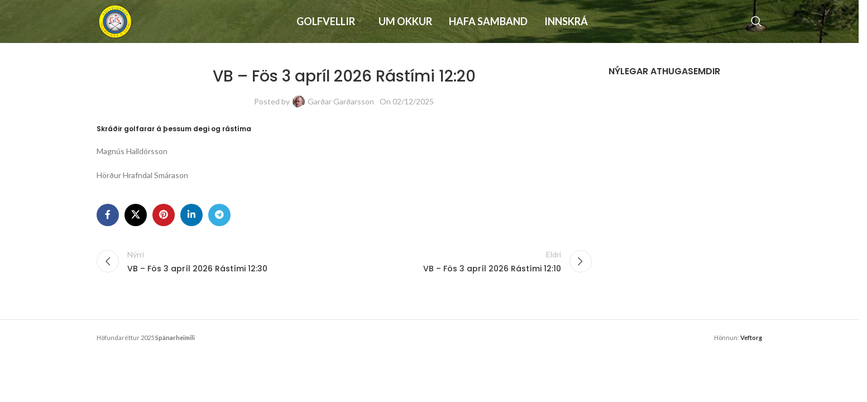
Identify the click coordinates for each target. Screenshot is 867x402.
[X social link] (135, 222)
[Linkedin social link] (191, 222)
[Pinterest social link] (163, 222)
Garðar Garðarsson (341, 108)
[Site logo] (119, 24)
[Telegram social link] (219, 222)
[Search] (756, 25)
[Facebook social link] (108, 222)
